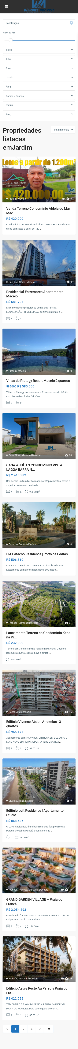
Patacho (13, 544)
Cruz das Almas (17, 282)
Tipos (9, 49)
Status (9, 105)
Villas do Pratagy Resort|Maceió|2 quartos (38, 381)
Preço (9, 114)
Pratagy (13, 198)
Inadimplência (61, 129)
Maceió (22, 198)
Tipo (8, 59)
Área (8, 86)
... (40, 228)
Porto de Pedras (27, 544)
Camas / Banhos (15, 96)
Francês (13, 622)
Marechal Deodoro (31, 455)
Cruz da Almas (16, 800)
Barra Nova (14, 455)
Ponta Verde (15, 711)
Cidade (9, 77)
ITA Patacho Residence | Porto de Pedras (37, 554)
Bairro (9, 68)
